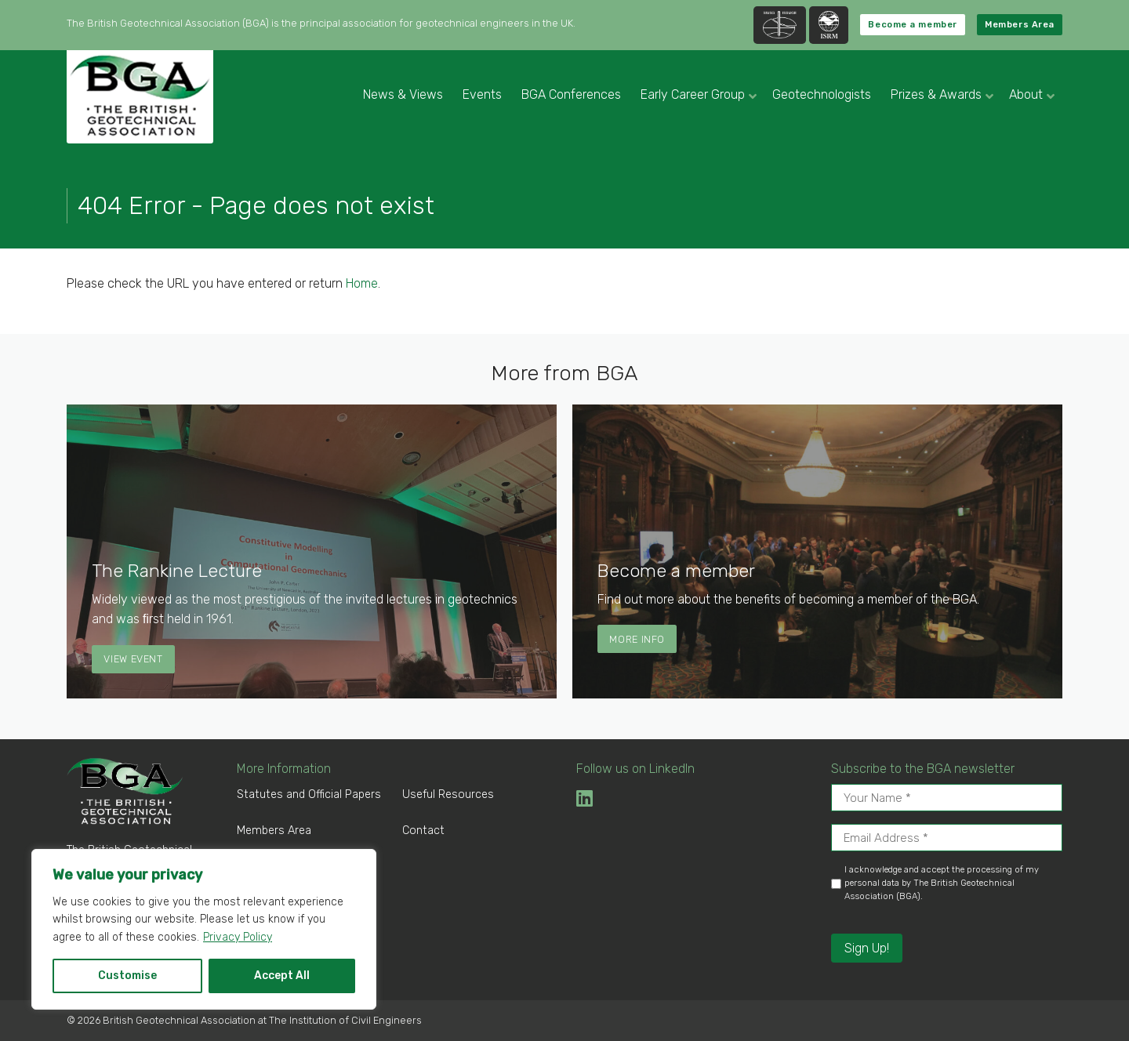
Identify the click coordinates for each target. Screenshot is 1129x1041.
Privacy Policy (237, 937)
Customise (127, 975)
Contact (423, 830)
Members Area (1020, 25)
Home (362, 283)
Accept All (282, 975)
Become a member (912, 25)
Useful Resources (448, 794)
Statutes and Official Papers (309, 794)
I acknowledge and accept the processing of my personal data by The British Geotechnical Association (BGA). (941, 883)
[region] (203, 929)
